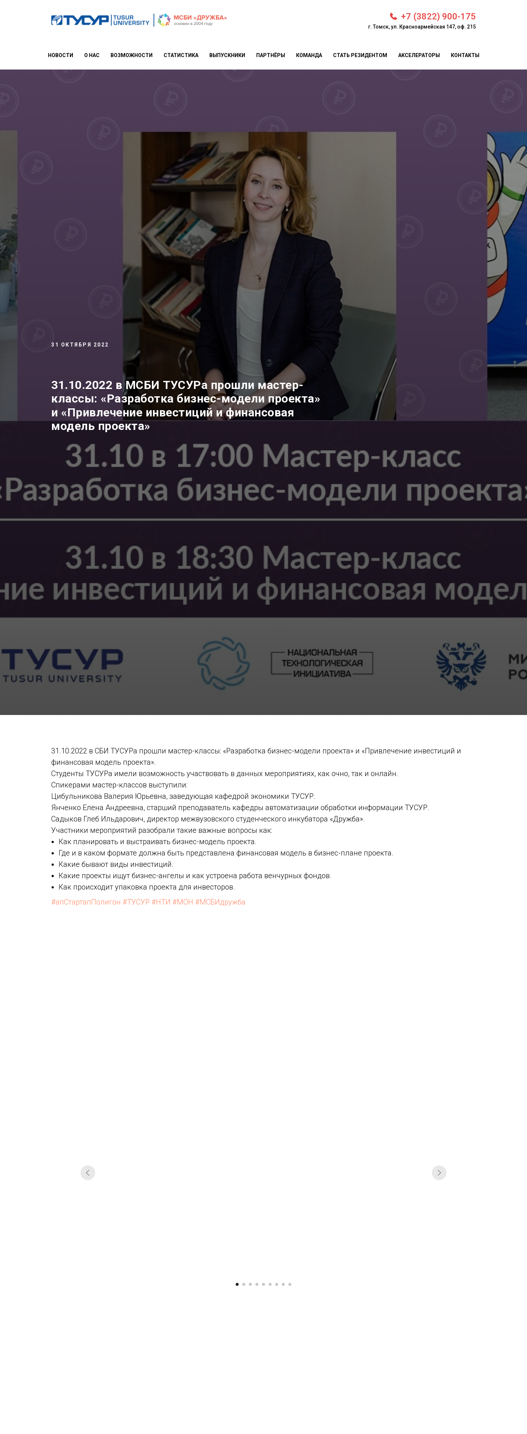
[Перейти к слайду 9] (289, 1284)
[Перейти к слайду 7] (276, 1284)
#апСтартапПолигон (86, 902)
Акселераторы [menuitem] (419, 55)
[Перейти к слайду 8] (283, 1284)
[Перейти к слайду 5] (263, 1284)
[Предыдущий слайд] (88, 1172)
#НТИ (161, 902)
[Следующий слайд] (439, 1172)
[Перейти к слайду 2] (243, 1284)
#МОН (182, 902)
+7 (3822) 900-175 (438, 16)
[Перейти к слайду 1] (237, 1284)
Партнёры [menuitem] (270, 55)
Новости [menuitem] (60, 55)
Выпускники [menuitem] (227, 55)
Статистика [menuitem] (181, 55)
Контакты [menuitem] (465, 55)
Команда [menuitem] (309, 55)
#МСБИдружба (220, 902)
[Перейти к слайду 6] (270, 1284)
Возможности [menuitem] (132, 55)
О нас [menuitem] (92, 55)
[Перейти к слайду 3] (250, 1284)
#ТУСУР (136, 902)
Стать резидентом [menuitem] (360, 55)
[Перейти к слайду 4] (256, 1284)
